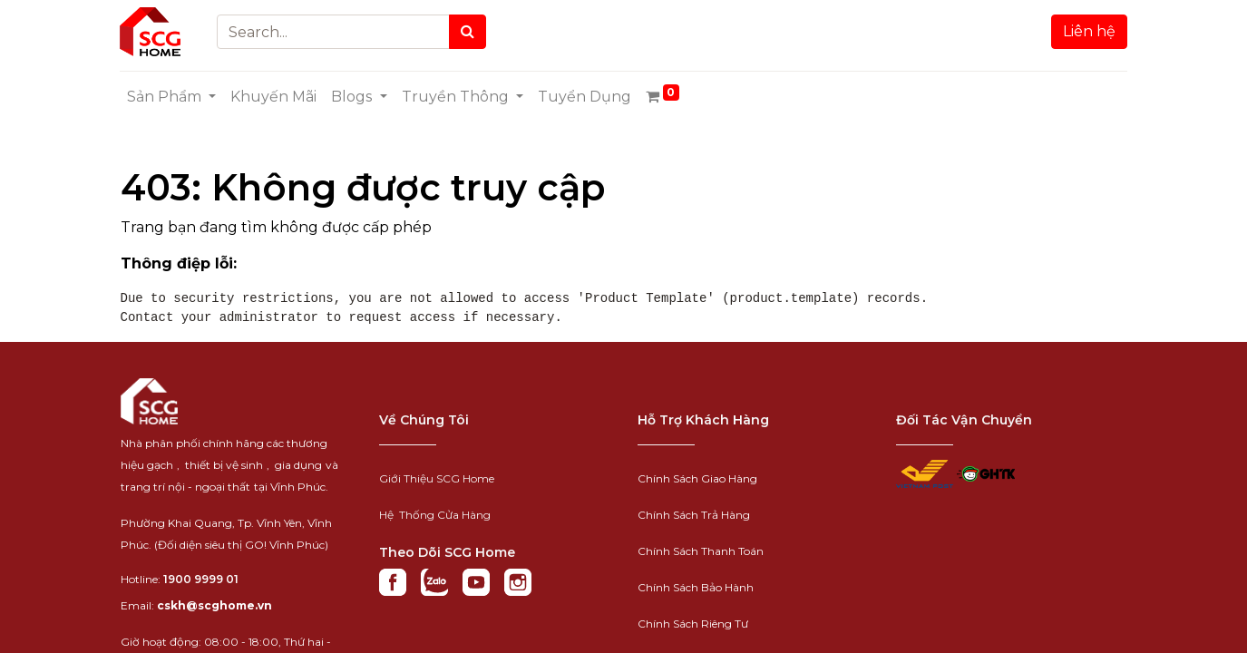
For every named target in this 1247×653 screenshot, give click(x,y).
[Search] (467, 32)
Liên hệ (1089, 31)
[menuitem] (274, 97)
